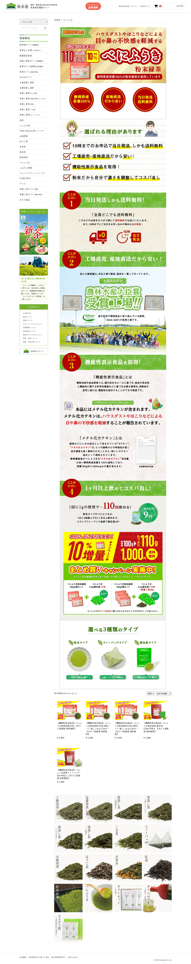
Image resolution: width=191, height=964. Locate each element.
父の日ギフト (26, 77)
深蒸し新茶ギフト (32, 61)
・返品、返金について (29, 338)
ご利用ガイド (144, 6)
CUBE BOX (25, 178)
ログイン (134, 6)
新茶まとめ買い (30, 50)
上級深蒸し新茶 (27, 82)
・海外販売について (29, 331)
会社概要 (22, 957)
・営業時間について (29, 327)
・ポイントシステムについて (32, 324)
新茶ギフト (29, 72)
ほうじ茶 (24, 141)
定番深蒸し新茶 (27, 88)
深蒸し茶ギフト (29, 189)
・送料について (27, 320)
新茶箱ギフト (29, 45)
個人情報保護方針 (58, 957)
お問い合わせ (73, 957)
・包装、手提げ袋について (31, 342)
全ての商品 (25, 200)
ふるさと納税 (26, 168)
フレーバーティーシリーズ (32, 173)
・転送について (27, 317)
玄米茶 (23, 147)
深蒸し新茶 (28, 93)
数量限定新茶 (26, 56)
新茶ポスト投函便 (32, 66)
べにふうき (25, 163)
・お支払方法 (26, 313)
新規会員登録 (124, 6)
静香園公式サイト (33, 351)
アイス (23, 184)
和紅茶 (23, 152)
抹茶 (22, 120)
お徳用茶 (24, 136)
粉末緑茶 (24, 157)
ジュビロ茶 (25, 126)
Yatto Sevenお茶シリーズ (32, 131)
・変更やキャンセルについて (32, 335)
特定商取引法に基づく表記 (39, 957)
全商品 (57, 20)
